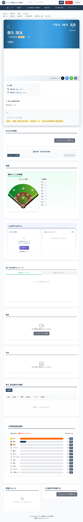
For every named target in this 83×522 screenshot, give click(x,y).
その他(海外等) (28, 16)
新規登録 (77, 2)
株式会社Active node (43, 521)
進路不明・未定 (39, 16)
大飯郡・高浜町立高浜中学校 (20, 121)
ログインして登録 (41, 336)
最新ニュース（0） (23, 274)
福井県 (8, 121)
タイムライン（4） (59, 274)
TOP (5, 14)
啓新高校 (12, 89)
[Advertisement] (41, 62)
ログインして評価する (64, 140)
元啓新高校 (13, 37)
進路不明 (12, 13)
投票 (71, 441)
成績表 (9, 393)
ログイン (69, 2)
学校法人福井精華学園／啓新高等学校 (52, 121)
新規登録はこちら (24, 252)
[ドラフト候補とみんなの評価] (14, 2)
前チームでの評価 (15, 155)
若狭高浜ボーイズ (35, 121)
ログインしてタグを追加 (14, 117)
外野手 (19, 13)
